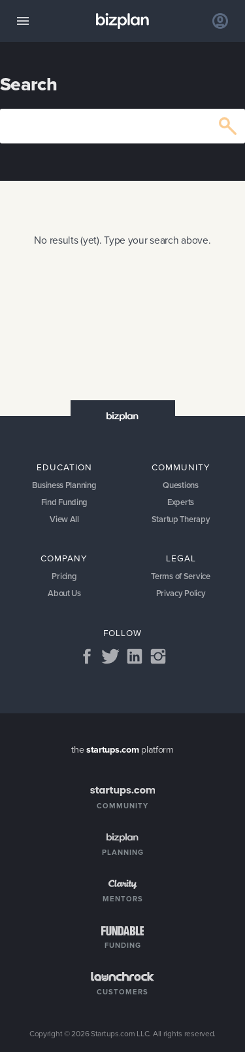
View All (64, 519)
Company (64, 558)
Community (181, 467)
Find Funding (64, 502)
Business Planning (64, 485)
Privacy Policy (181, 593)
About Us (64, 593)
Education (64, 467)
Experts (180, 502)
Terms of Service (180, 576)
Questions (180, 485)
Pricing (64, 576)
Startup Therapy (181, 519)
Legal (181, 558)
